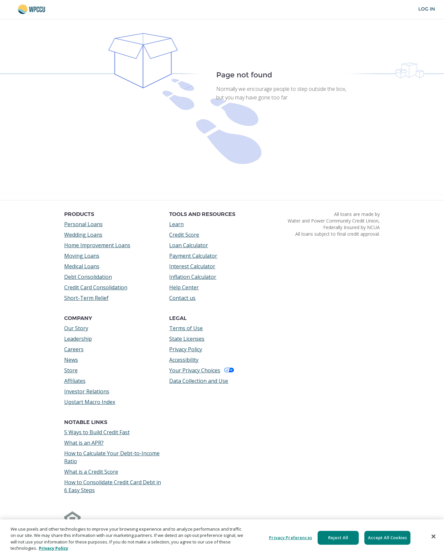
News (71, 359)
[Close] (433, 536)
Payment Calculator (193, 255)
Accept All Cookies (387, 538)
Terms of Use (186, 328)
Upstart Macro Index (89, 402)
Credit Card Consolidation (95, 287)
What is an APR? (84, 442)
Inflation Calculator (192, 276)
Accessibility (183, 359)
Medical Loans (81, 266)
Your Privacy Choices (201, 370)
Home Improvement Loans (97, 245)
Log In (426, 9)
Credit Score (184, 234)
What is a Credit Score (91, 471)
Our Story (76, 328)
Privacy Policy (185, 349)
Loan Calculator (188, 245)
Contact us (182, 298)
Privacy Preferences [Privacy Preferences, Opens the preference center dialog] (290, 538)
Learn (176, 224)
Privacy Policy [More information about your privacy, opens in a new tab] (53, 548)
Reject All (338, 538)
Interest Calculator (192, 266)
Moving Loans (81, 255)
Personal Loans (83, 224)
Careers (74, 349)
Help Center (184, 287)
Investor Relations (86, 391)
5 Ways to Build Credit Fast (97, 432)
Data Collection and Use (198, 380)
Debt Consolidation (88, 276)
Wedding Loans (83, 234)
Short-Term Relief (86, 298)
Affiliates (75, 380)
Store (71, 370)
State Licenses (186, 338)
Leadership (78, 338)
